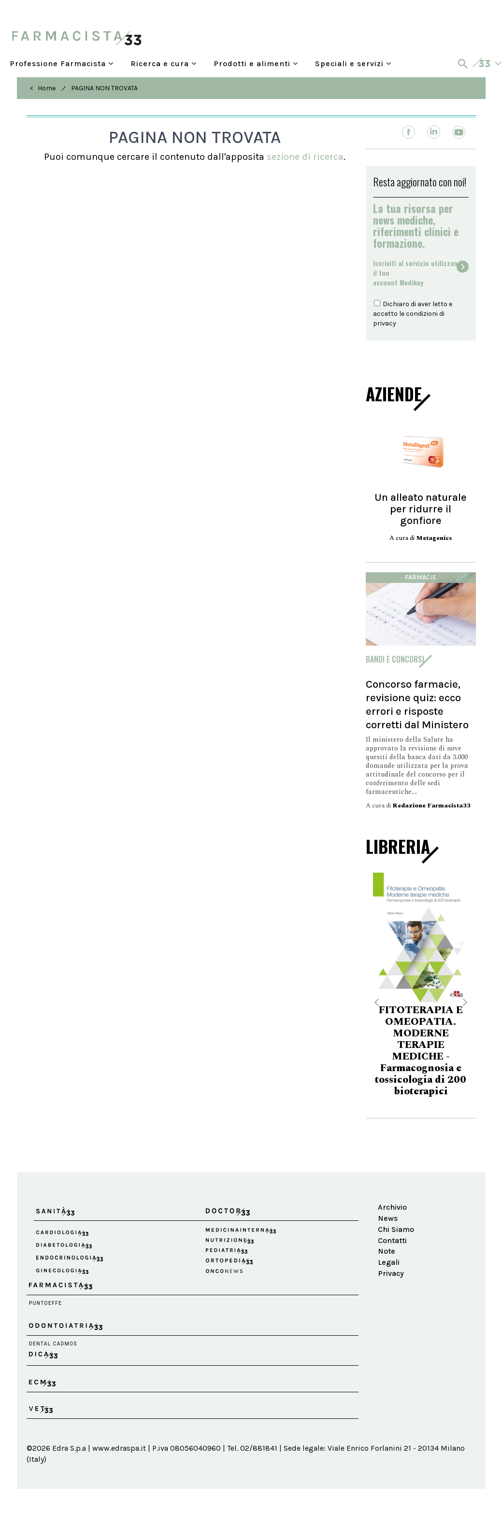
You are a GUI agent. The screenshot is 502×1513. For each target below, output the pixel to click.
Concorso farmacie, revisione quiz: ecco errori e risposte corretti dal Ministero (417, 704)
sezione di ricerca (305, 156)
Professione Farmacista (62, 63)
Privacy (391, 1273)
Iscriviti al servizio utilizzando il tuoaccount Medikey (419, 272)
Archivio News (392, 1212)
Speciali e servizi (353, 63)
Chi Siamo (396, 1229)
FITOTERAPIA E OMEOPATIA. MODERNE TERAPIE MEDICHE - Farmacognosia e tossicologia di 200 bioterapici (420, 1051)
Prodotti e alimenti (256, 63)
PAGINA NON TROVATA (104, 88)
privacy (384, 323)
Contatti (392, 1240)
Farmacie (420, 577)
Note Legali (389, 1256)
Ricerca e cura (163, 63)
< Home (43, 88)
